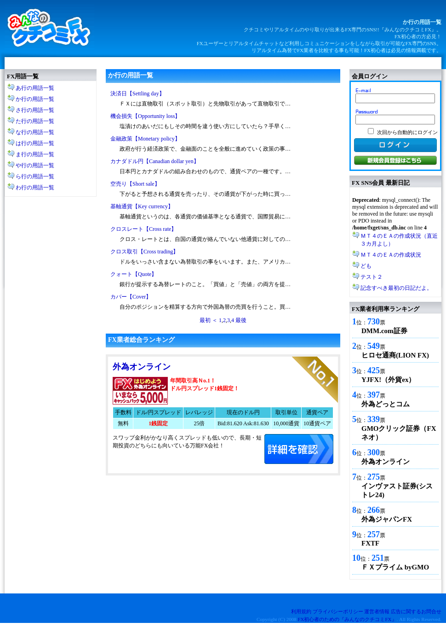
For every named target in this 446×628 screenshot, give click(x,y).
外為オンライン (142, 366)
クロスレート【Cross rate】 (143, 229)
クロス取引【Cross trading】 (144, 251)
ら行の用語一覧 (35, 176)
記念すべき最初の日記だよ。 (396, 288)
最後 (240, 320)
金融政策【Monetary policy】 (145, 138)
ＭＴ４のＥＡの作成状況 (390, 255)
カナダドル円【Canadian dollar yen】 (154, 161)
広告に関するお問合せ (416, 611)
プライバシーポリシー (338, 611)
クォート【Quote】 (133, 274)
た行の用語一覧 (35, 121)
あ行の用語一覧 (35, 88)
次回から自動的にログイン (407, 132)
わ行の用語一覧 (35, 187)
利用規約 (301, 611)
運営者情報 (376, 611)
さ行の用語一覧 (35, 110)
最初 (205, 320)
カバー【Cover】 (130, 296)
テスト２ (371, 277)
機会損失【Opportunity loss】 (145, 116)
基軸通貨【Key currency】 (141, 206)
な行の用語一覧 (35, 132)
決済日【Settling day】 (137, 93)
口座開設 (298, 449)
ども (366, 266)
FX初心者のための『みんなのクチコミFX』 (346, 619)
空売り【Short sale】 (135, 184)
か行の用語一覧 (35, 99)
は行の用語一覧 (35, 143)
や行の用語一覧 (35, 165)
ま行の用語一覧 (35, 154)
